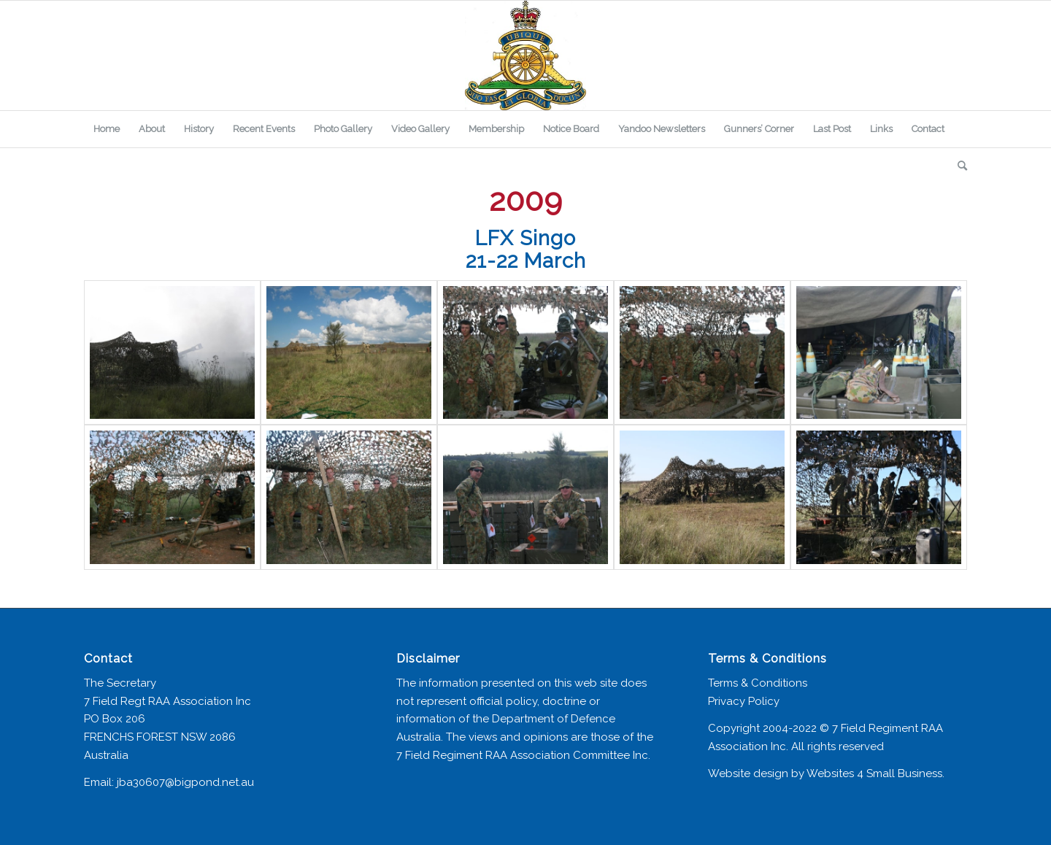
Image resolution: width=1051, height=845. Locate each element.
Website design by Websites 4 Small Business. (826, 773)
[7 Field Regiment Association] (525, 55)
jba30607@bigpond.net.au (185, 782)
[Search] (957, 165)
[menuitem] (106, 129)
